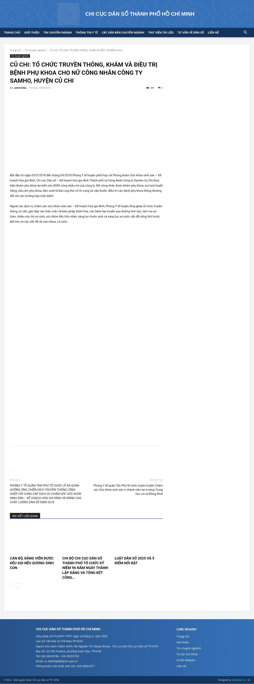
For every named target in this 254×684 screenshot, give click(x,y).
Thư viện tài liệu (161, 32)
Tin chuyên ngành (57, 32)
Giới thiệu (31, 32)
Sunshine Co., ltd (241, 680)
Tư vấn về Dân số (191, 32)
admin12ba (20, 87)
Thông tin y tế (87, 32)
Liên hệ (213, 32)
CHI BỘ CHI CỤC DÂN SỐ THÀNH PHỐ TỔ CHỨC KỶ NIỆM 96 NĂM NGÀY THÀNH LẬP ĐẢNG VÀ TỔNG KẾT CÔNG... (85, 568)
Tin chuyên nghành (35, 50)
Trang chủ (12, 32)
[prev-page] (12, 585)
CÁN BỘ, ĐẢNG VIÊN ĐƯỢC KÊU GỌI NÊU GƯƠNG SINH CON (32, 563)
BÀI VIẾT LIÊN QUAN (25, 516)
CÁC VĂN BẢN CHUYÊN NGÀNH (123, 32)
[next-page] (18, 585)
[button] (245, 33)
